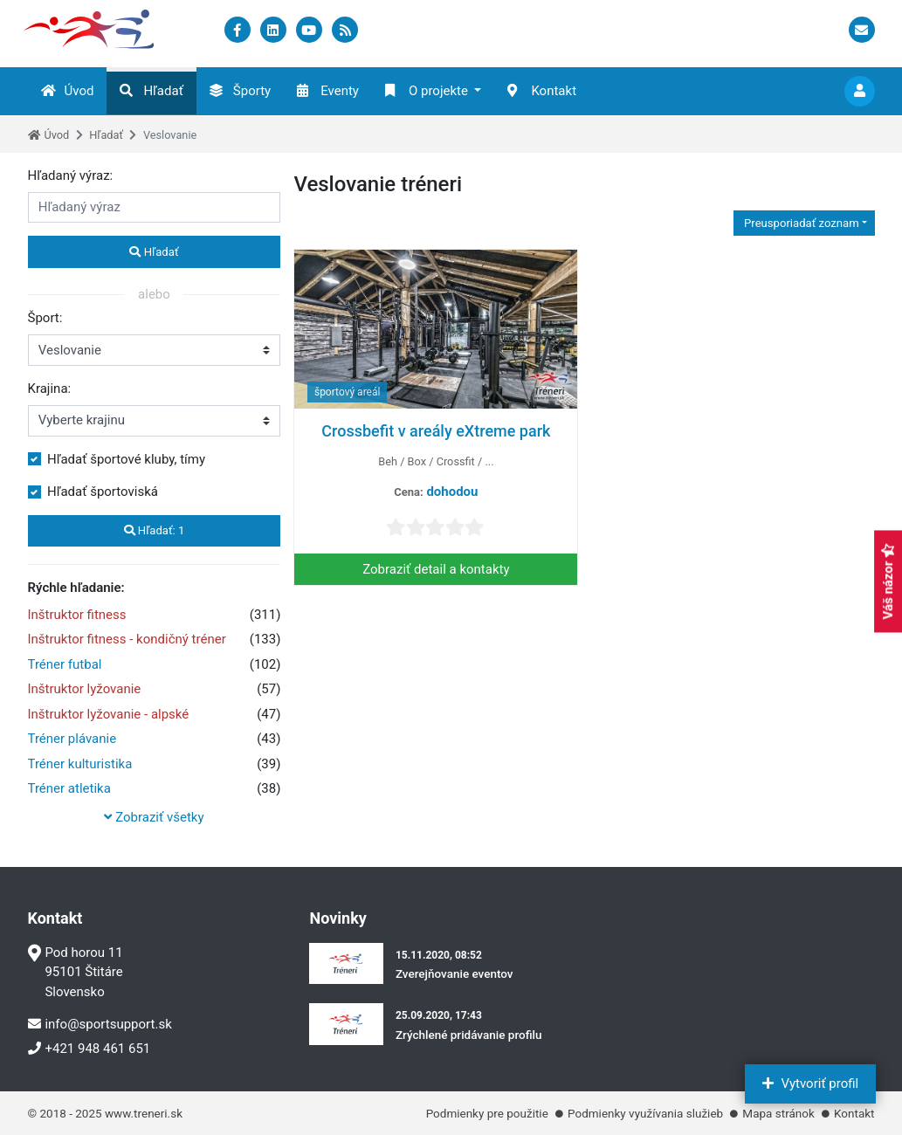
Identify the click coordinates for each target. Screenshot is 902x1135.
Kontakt (541, 91)
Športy (240, 91)
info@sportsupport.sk (100, 1024)
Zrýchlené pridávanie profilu (469, 1035)
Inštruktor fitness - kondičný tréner (127, 639)
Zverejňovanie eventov (454, 973)
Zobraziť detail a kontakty (435, 569)
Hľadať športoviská (102, 491)
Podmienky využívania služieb (645, 1113)
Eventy (328, 91)
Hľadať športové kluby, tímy (126, 459)
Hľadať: (154, 530)
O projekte (426, 91)
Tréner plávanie (72, 738)
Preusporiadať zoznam (800, 223)
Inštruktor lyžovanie (84, 689)
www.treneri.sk (143, 1113)
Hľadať (151, 91)
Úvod (67, 91)
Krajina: (50, 388)
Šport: (45, 318)
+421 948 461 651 (89, 1048)
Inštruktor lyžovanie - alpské (108, 714)
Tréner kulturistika (80, 764)
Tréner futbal (65, 664)
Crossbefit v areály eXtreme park (435, 431)
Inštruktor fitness (77, 615)
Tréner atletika (69, 788)
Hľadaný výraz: (71, 175)
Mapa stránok (778, 1113)
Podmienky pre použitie (487, 1113)
